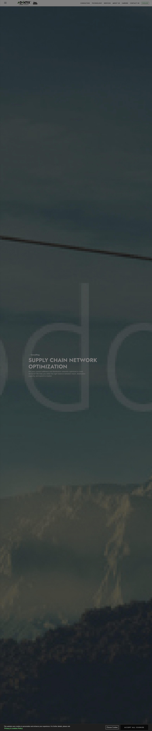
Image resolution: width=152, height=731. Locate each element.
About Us (116, 3)
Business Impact (76, 722)
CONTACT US (134, 3)
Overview (32, 721)
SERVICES (107, 3)
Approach (98, 721)
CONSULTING (85, 3)
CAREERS (125, 3)
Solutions (54, 721)
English (145, 3)
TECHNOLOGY (97, 3)
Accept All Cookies (134, 727)
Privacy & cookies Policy (13, 728)
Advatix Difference (120, 722)
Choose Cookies (112, 727)
